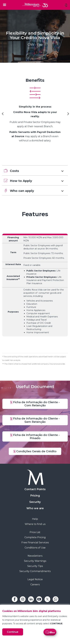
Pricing (35, 495)
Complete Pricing (35, 537)
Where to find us (35, 524)
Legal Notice (35, 579)
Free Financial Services (35, 542)
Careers (35, 584)
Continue (12, 631)
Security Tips (35, 566)
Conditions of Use (35, 547)
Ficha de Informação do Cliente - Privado (35, 436)
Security (35, 502)
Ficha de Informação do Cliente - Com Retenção (35, 404)
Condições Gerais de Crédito (35, 451)
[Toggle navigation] (5, 4)
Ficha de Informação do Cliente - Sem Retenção (35, 420)
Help (35, 518)
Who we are (35, 508)
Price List (35, 532)
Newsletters (35, 555)
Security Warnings (35, 560)
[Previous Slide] (2, 115)
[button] (35, 170)
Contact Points (35, 489)
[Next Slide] (67, 115)
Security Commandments (35, 571)
